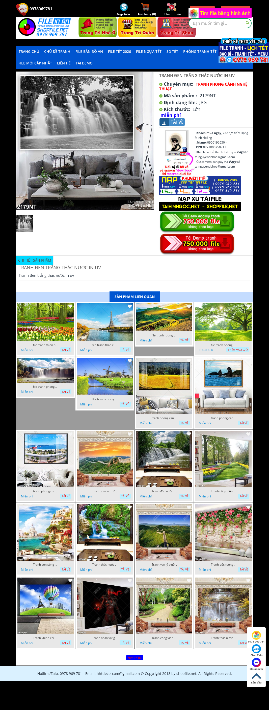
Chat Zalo (256, 650)
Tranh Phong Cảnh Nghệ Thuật (203, 86)
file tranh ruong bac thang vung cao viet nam (164, 335)
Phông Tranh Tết (200, 51)
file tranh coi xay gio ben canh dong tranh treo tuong (105, 399)
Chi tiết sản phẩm (34, 260)
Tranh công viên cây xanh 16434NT (164, 638)
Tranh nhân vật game (105, 638)
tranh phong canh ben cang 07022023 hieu (45, 491)
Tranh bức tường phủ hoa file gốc (223, 564)
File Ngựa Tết (149, 51)
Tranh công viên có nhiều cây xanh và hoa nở (223, 491)
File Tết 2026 (119, 51)
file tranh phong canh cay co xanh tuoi (223, 345)
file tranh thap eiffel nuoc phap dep (105, 345)
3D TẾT (172, 51)
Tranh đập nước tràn (164, 491)
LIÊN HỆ (64, 63)
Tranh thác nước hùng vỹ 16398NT (223, 638)
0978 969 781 (256, 637)
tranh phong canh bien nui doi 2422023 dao (223, 418)
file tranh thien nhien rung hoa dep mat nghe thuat (45, 345)
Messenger (256, 664)
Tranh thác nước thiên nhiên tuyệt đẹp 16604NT (105, 564)
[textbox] (220, 23)
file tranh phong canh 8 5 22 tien (45, 386)
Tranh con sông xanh (45, 564)
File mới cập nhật (35, 63)
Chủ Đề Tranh (57, 51)
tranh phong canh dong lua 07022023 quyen (164, 418)
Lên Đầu (256, 678)
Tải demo (84, 63)
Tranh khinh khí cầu (45, 638)
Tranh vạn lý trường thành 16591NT (164, 564)
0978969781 (34, 9)
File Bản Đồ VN (89, 51)
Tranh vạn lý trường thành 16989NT (105, 491)
